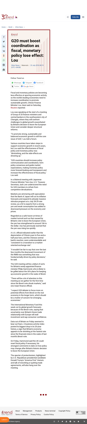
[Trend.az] (9, 17)
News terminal (50, 411)
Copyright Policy (64, 411)
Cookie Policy (49, 414)
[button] (3, 37)
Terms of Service (21, 414)
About (17, 411)
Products (38, 411)
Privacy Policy (36, 414)
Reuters (14, 108)
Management (27, 411)
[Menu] (83, 17)
